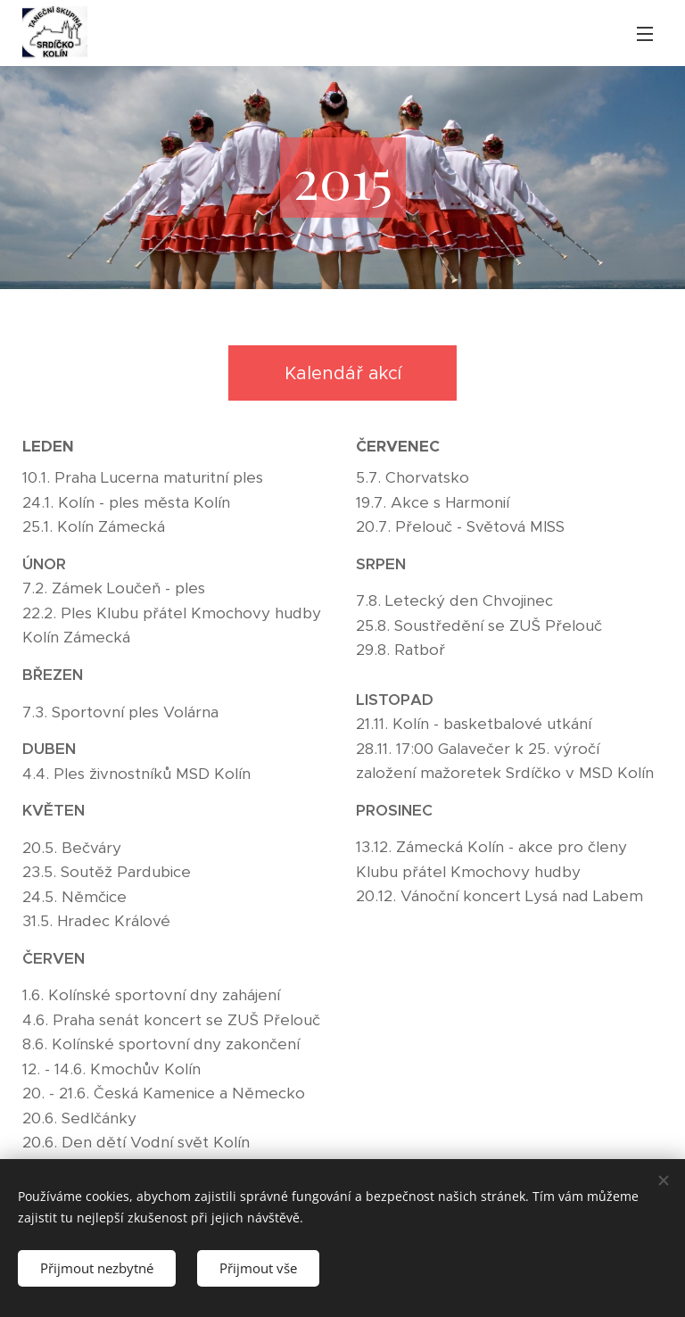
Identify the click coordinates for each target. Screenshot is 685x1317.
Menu (645, 34)
